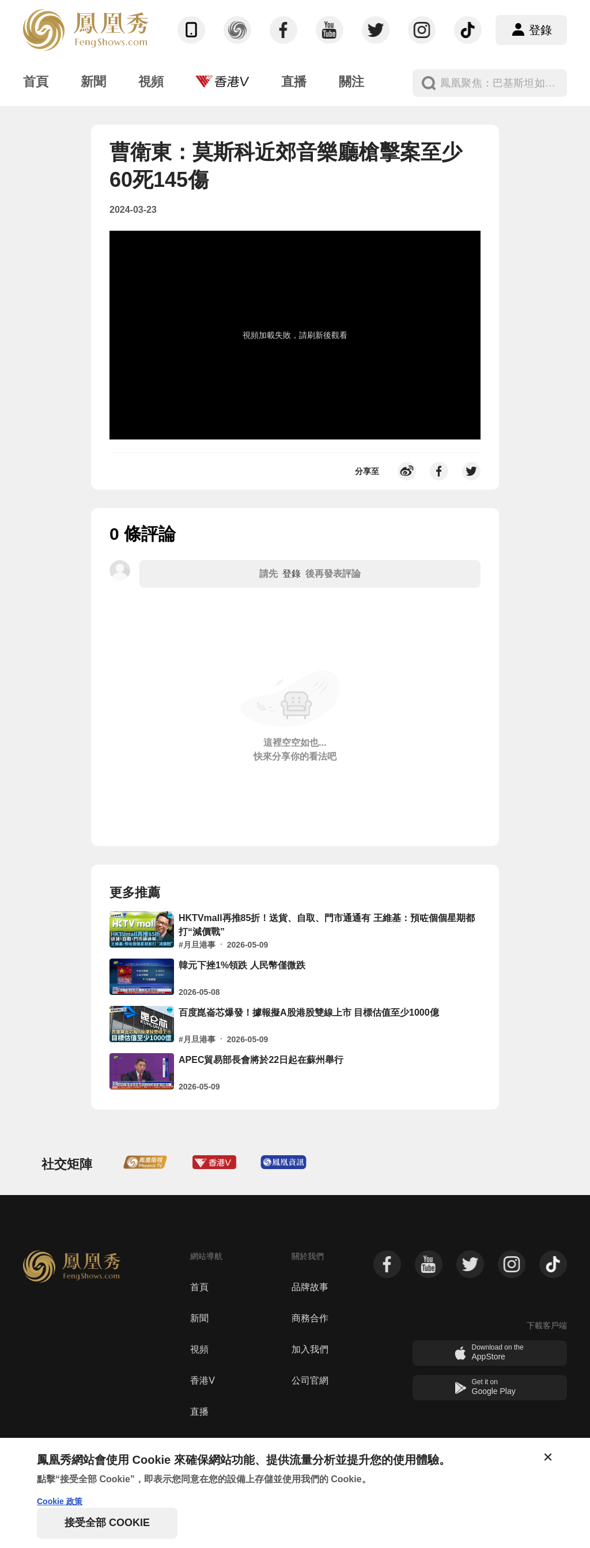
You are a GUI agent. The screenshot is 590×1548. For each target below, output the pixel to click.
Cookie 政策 (59, 1501)
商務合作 (310, 1318)
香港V (202, 1380)
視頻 (199, 1349)
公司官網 (310, 1380)
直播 (199, 1412)
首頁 (199, 1287)
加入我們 (310, 1349)
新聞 (199, 1318)
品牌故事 (310, 1287)
